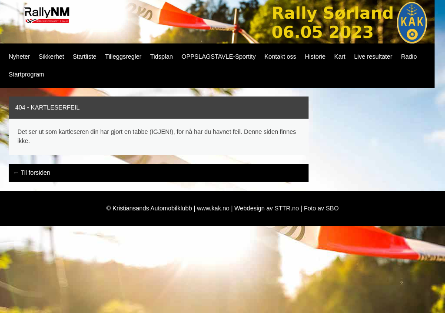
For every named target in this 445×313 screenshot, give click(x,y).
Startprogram (26, 74)
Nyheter (19, 56)
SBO (332, 208)
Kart (339, 56)
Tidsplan (161, 56)
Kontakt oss (280, 56)
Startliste (84, 56)
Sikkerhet (51, 56)
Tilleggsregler (123, 56)
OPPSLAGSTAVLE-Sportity (219, 56)
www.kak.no (213, 208)
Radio (409, 56)
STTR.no (287, 208)
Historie (315, 56)
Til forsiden (31, 172)
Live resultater (373, 56)
